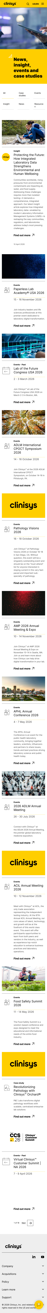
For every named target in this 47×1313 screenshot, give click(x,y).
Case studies (22, 94)
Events (37, 93)
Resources (38, 105)
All (4, 93)
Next (24, 1223)
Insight (6, 104)
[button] (28, 4)
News (21, 104)
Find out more (24, 235)
